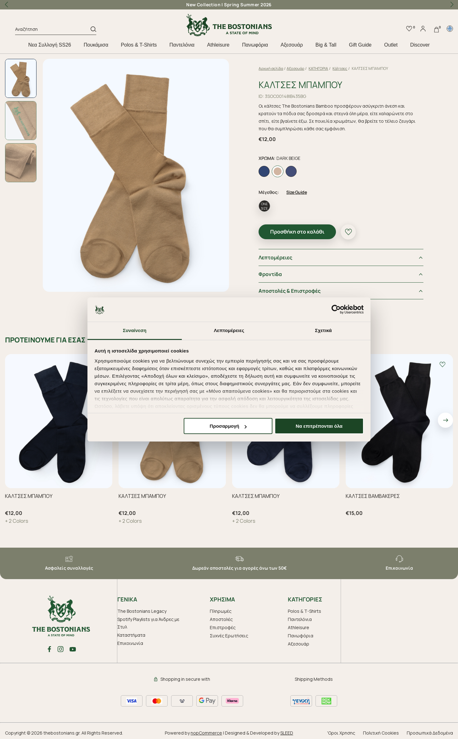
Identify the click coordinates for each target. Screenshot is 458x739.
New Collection (203, 5)
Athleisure (218, 45)
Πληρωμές (221, 609)
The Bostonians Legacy (141, 609)
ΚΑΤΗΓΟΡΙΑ (327, 68)
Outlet (391, 45)
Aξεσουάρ (292, 45)
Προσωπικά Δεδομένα (430, 730)
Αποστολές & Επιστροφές (298, 288)
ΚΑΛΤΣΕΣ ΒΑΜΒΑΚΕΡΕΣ (373, 493)
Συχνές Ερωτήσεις (229, 633)
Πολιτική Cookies (381, 730)
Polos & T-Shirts (139, 45)
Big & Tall (326, 45)
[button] (452, 5)
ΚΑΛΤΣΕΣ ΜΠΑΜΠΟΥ (29, 493)
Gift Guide (360, 45)
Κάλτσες (348, 68)
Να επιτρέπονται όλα (319, 426)
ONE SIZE (273, 203)
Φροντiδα (278, 271)
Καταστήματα (131, 632)
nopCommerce (206, 730)
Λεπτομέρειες (284, 254)
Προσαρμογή (228, 426)
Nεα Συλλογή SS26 (49, 45)
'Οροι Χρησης (341, 730)
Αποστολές (221, 617)
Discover (420, 45)
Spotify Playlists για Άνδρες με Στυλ (148, 620)
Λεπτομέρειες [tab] (229, 330)
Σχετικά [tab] (323, 330)
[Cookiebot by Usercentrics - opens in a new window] (336, 309)
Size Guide (305, 190)
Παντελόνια (182, 45)
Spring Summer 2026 (248, 5)
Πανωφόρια (255, 45)
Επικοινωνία (130, 641)
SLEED (286, 730)
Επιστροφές (223, 625)
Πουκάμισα (96, 45)
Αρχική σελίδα (279, 68)
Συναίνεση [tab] (134, 330)
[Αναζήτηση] (53, 30)
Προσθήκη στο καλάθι (306, 229)
